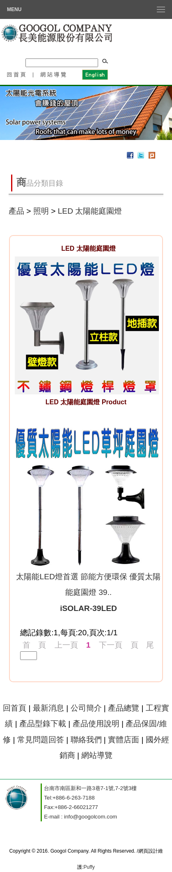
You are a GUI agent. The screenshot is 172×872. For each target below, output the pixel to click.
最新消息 (48, 708)
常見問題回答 (40, 739)
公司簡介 (86, 708)
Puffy (89, 867)
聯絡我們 (86, 739)
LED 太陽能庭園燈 (90, 211)
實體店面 (123, 739)
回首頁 (16, 74)
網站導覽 (54, 74)
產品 (16, 211)
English (95, 74)
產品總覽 (123, 708)
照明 (41, 211)
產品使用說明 (96, 723)
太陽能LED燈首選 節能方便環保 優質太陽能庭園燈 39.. (88, 592)
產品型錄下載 (42, 723)
